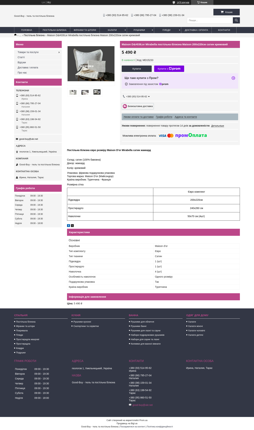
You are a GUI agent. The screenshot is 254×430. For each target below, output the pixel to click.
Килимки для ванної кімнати (146, 343)
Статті (21, 57)
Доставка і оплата (196, 30)
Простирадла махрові (27, 339)
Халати (112, 30)
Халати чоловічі (196, 330)
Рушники (139, 30)
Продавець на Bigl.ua (127, 423)
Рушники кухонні (82, 321)
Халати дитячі (195, 335)
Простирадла (23, 343)
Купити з (169, 68)
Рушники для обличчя (142, 321)
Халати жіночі (195, 326)
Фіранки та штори (85, 30)
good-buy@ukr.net (28, 139)
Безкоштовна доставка (140, 106)
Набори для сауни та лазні (145, 339)
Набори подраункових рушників (147, 335)
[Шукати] (236, 20)
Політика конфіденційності (160, 426)
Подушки (21, 352)
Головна (26, 30)
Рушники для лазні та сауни (146, 330)
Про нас (22, 72)
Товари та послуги (28, 52)
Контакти (224, 30)
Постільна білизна (54, 30)
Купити (136, 68)
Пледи (166, 30)
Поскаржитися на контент (132, 426)
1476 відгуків (183, 2)
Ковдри (20, 348)
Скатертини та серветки (86, 326)
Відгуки (22, 62)
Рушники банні (138, 326)
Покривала (22, 330)
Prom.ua (143, 420)
